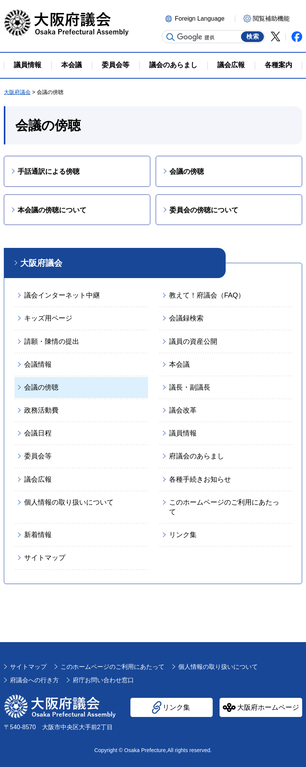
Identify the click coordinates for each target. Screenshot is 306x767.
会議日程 (38, 433)
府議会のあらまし (196, 456)
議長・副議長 (189, 387)
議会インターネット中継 (62, 295)
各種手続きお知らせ (200, 479)
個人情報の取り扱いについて (69, 502)
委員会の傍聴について (203, 210)
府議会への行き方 (34, 680)
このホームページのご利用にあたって (224, 507)
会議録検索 (186, 318)
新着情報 (38, 535)
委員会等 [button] (115, 65)
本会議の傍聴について (52, 210)
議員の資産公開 (193, 341)
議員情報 (183, 433)
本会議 (179, 364)
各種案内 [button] (278, 65)
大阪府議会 (17, 92)
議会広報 (38, 479)
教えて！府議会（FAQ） (207, 295)
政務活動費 (41, 410)
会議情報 (38, 364)
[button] (198, 18)
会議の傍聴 (186, 171)
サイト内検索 (170, 37)
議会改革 (183, 410)
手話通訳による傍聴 (49, 171)
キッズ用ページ (48, 318)
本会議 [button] (71, 65)
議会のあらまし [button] (173, 65)
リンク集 (183, 535)
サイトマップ (44, 557)
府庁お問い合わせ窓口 (103, 680)
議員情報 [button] (27, 65)
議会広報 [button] (231, 65)
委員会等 (38, 456)
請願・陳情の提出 (51, 341)
